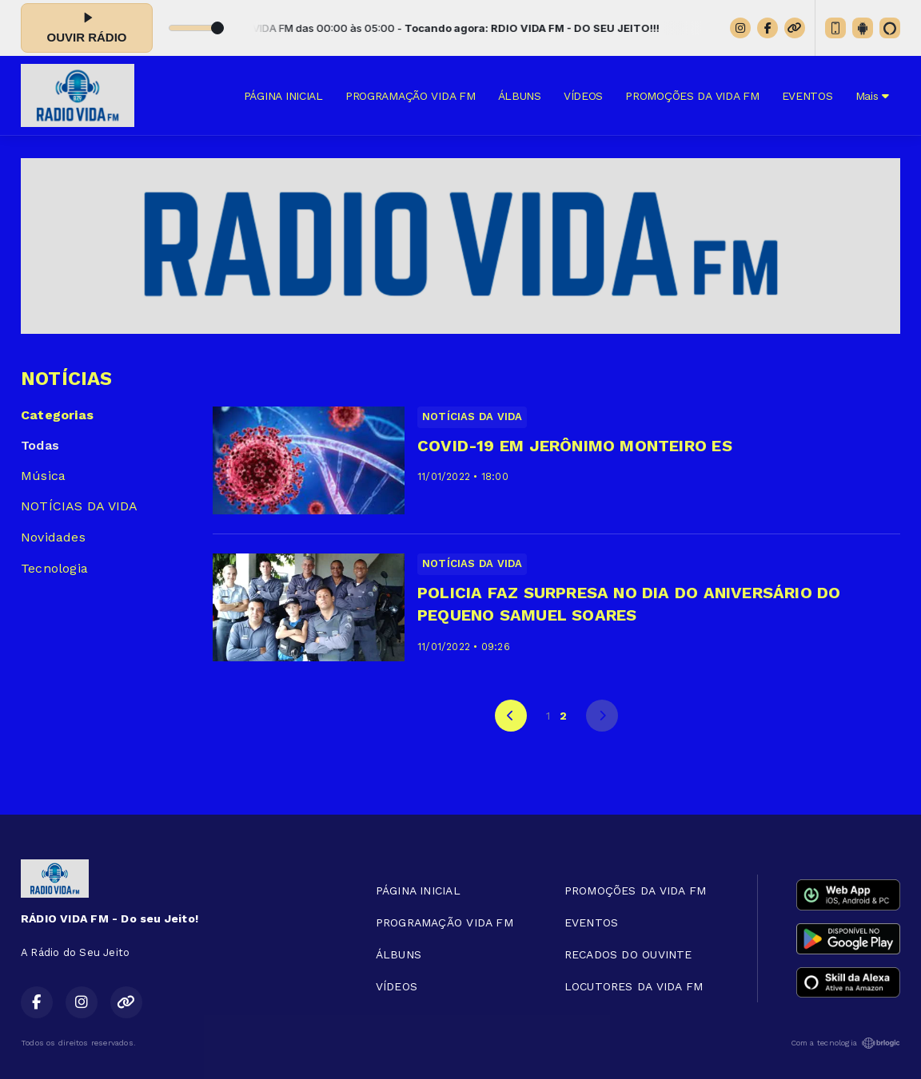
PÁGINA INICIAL (283, 95)
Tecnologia (54, 568)
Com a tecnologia (845, 1043)
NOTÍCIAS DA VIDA (79, 506)
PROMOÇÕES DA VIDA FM (692, 95)
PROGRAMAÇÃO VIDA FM (410, 95)
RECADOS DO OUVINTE (628, 954)
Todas (40, 445)
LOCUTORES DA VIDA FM (633, 986)
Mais (872, 95)
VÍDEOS (583, 95)
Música (43, 475)
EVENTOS (807, 95)
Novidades (53, 537)
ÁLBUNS (519, 95)
